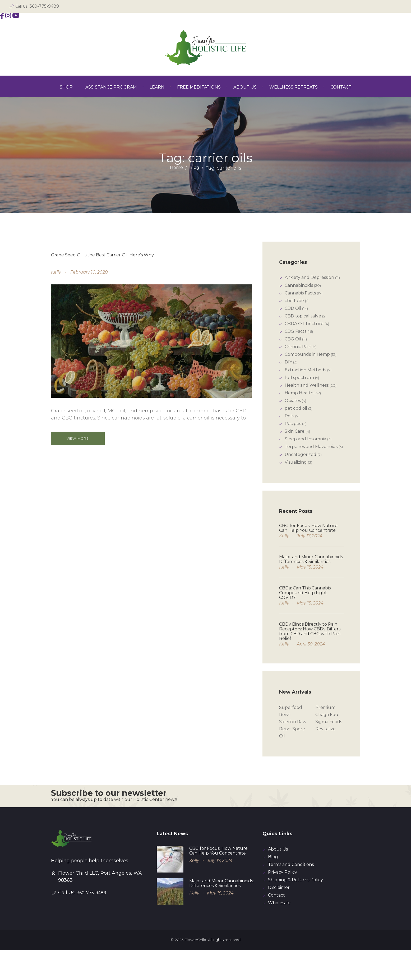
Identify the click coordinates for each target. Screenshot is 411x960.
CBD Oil (293, 309)
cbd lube (294, 301)
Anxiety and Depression (309, 277)
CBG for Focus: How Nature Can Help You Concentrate (308, 534)
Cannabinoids (299, 285)
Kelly (56, 272)
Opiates (293, 405)
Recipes (293, 428)
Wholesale (279, 912)
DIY (288, 365)
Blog (194, 168)
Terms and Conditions (291, 873)
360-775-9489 (44, 6)
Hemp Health (299, 397)
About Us (278, 857)
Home (176, 168)
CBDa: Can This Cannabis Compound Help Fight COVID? (305, 599)
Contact (276, 904)
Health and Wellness (307, 389)
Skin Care (294, 436)
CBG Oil (293, 341)
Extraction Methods (305, 373)
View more (81, 438)
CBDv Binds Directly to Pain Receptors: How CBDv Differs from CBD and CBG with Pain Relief (309, 638)
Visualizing (296, 468)
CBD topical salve (303, 317)
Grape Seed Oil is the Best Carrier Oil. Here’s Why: (103, 254)
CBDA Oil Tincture (304, 325)
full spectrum (299, 381)
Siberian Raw (292, 729)
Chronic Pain (298, 349)
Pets (289, 420)
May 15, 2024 (310, 573)
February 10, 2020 (89, 272)
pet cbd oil (296, 413)
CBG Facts (295, 333)
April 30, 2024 (311, 650)
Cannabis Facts (300, 293)
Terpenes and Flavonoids (311, 452)
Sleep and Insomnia (305, 444)
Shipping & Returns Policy (295, 889)
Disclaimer (279, 896)
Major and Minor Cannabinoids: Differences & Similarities (311, 566)
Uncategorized (300, 460)
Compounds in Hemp (307, 357)
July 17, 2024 (309, 542)
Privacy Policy (282, 881)
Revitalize (325, 736)
